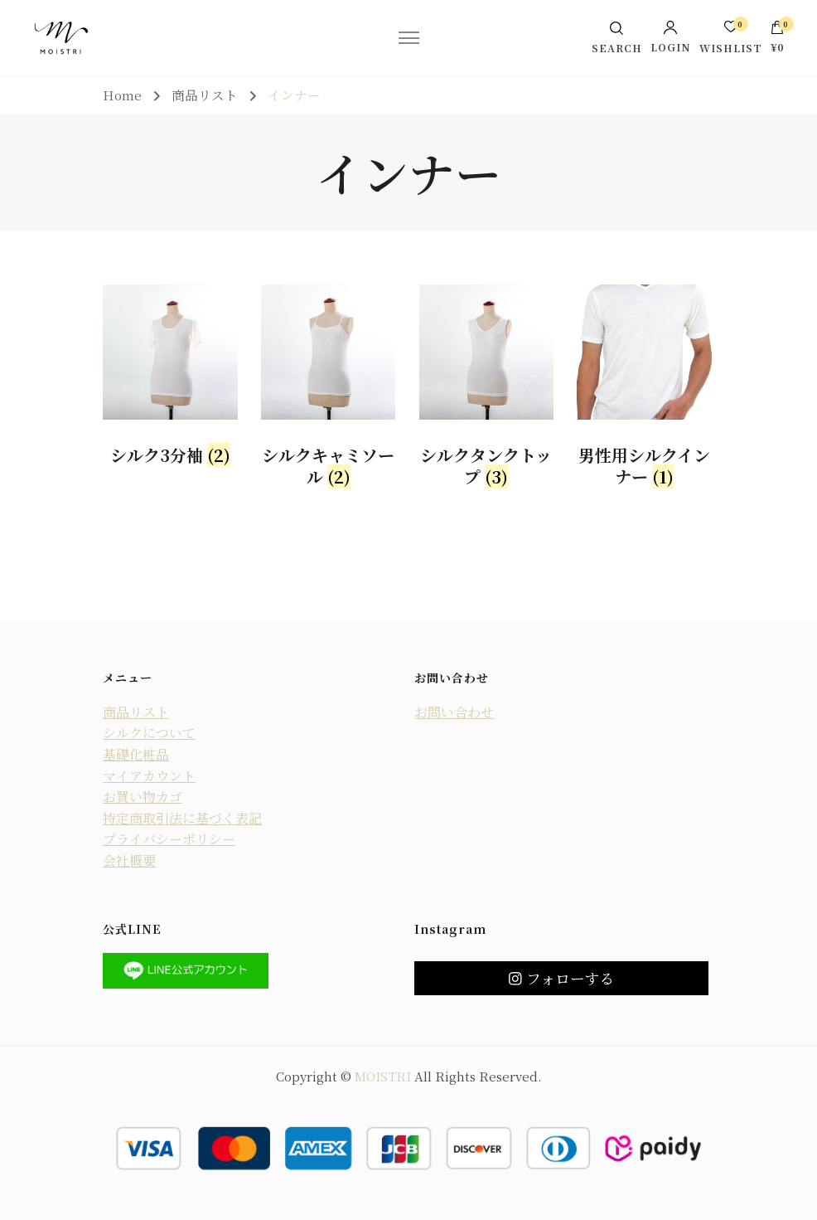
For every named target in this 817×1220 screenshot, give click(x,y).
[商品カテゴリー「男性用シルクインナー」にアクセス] (644, 390)
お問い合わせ (454, 712)
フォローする (561, 978)
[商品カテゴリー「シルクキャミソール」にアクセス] (328, 390)
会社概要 (129, 860)
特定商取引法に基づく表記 (182, 818)
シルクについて (149, 732)
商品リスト (136, 712)
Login (670, 36)
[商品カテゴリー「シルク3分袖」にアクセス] (170, 379)
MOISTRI (383, 1076)
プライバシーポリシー (169, 838)
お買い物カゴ (142, 796)
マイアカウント (149, 775)
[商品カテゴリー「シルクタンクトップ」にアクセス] (486, 390)
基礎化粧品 (136, 754)
